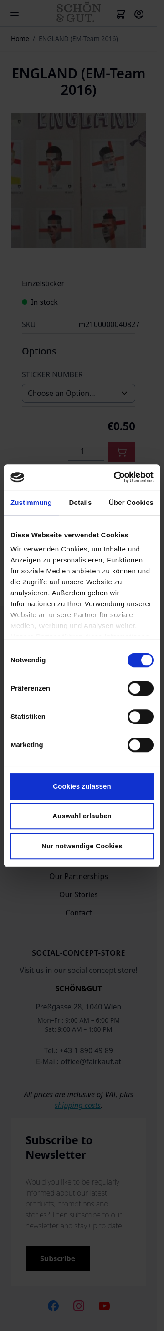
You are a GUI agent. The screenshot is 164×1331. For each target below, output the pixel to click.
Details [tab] (80, 502)
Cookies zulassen (82, 786)
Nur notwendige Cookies (82, 846)
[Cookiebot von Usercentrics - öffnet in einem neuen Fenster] (116, 477)
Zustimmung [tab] (31, 502)
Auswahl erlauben (82, 816)
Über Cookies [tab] (131, 502)
